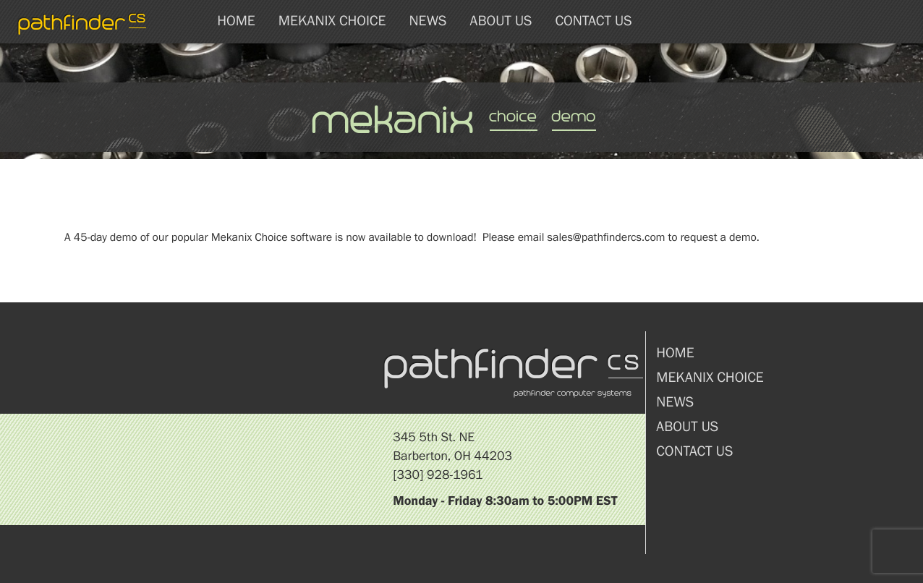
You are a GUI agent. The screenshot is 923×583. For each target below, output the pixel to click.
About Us (500, 21)
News (427, 21)
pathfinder (83, 21)
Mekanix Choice (332, 21)
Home (236, 21)
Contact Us (593, 21)
